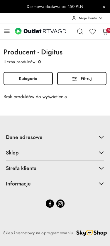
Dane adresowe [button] (55, 137)
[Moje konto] (87, 18)
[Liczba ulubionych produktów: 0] (92, 31)
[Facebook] (50, 203)
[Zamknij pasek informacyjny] (103, 6)
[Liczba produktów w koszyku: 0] (104, 31)
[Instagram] (60, 203)
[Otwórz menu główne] (7, 31)
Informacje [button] (55, 183)
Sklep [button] (55, 152)
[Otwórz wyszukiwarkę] (80, 31)
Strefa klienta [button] (55, 168)
